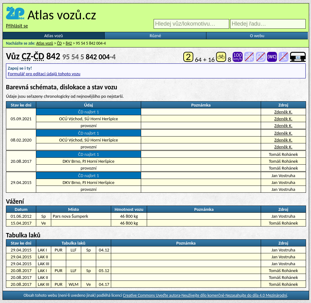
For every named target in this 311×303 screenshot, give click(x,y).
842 (69, 43)
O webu (257, 35)
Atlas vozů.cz (61, 15)
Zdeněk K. (283, 112)
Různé (155, 35)
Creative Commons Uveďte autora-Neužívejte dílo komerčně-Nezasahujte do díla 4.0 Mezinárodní (205, 295)
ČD (59, 43)
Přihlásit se (17, 26)
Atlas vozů (53, 35)
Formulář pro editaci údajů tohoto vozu (44, 74)
